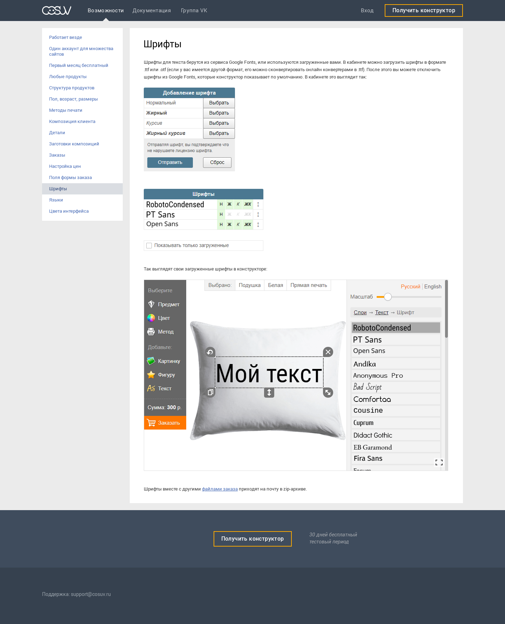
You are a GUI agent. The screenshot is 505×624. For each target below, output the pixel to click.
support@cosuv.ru (91, 594)
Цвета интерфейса (69, 211)
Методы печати (65, 110)
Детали (57, 132)
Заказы (57, 155)
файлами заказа (220, 489)
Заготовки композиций (74, 143)
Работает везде (65, 37)
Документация (152, 10)
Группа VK (194, 10)
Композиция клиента (72, 121)
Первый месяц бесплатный (78, 65)
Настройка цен (65, 166)
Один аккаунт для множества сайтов (81, 51)
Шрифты (58, 188)
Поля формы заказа (70, 177)
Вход (367, 10)
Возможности (106, 10)
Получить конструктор (423, 10)
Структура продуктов (71, 87)
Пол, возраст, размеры (73, 99)
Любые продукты (68, 76)
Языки (56, 200)
